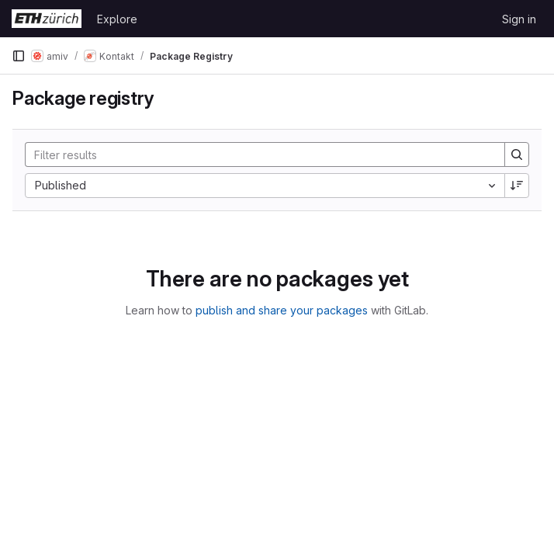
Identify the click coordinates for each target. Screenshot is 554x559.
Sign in (519, 19)
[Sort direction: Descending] (516, 185)
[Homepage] (47, 18)
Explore (117, 19)
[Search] (257, 154)
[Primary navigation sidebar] (18, 55)
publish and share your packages (282, 310)
